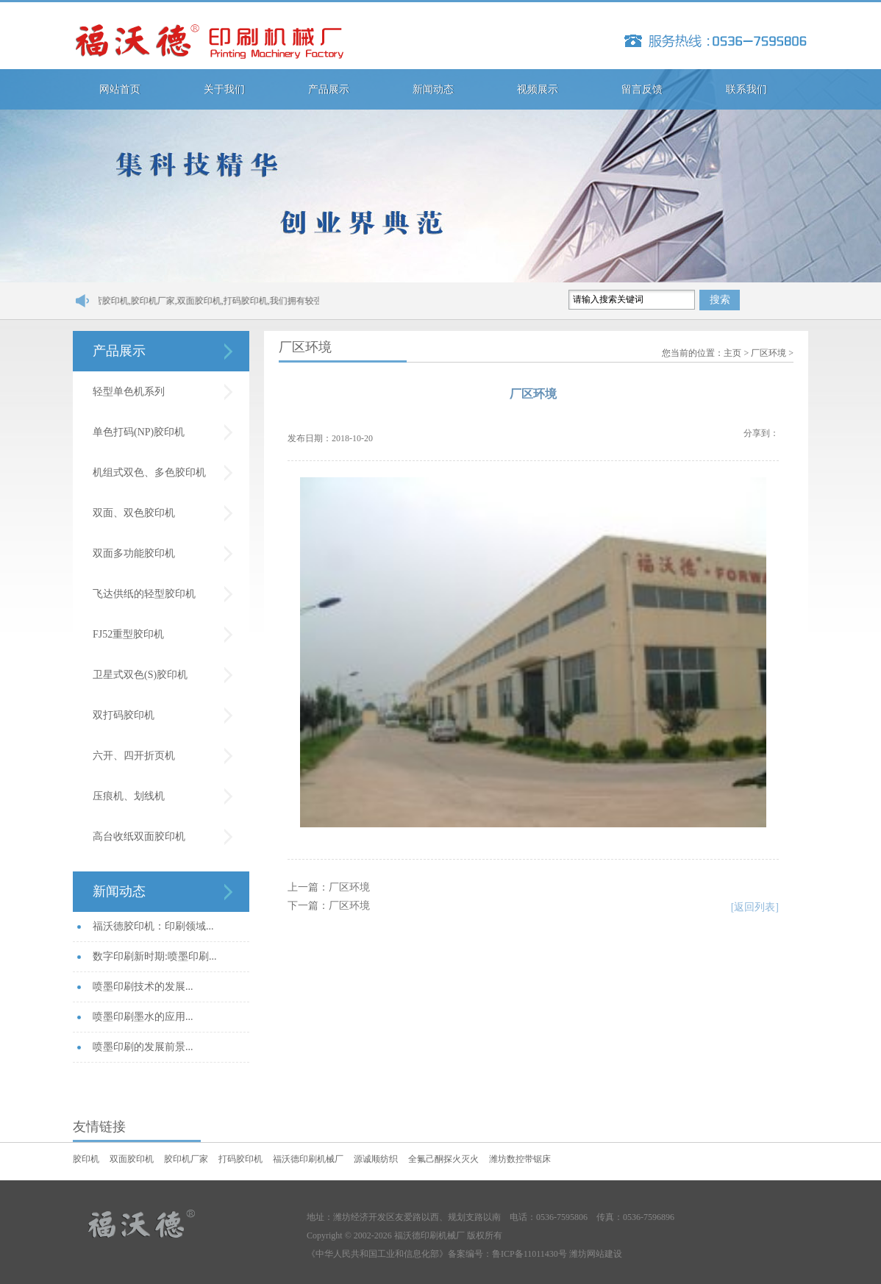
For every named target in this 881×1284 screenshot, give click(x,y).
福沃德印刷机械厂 (308, 1159)
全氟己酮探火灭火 (443, 1159)
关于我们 (224, 89)
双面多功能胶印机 (134, 553)
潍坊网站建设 (595, 1254)
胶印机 (86, 1159)
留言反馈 (642, 89)
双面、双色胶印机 (134, 512)
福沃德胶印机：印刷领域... (153, 926)
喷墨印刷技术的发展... (143, 986)
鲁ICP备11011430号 (529, 1254)
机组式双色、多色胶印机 (149, 472)
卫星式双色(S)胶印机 (140, 674)
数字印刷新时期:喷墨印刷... (154, 956)
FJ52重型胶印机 (128, 634)
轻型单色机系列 (129, 391)
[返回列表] (755, 907)
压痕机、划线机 (129, 796)
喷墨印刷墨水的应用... (143, 1016)
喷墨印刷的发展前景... (143, 1046)
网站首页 (119, 89)
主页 (732, 353)
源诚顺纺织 (376, 1159)
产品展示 (328, 89)
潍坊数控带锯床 (520, 1159)
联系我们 (746, 89)
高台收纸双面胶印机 (139, 836)
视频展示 (537, 89)
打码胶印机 (240, 1159)
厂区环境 (768, 353)
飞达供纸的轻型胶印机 (144, 593)
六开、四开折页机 (134, 755)
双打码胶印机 (123, 715)
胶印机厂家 (186, 1159)
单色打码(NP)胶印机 (139, 432)
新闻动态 (433, 89)
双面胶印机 (132, 1159)
